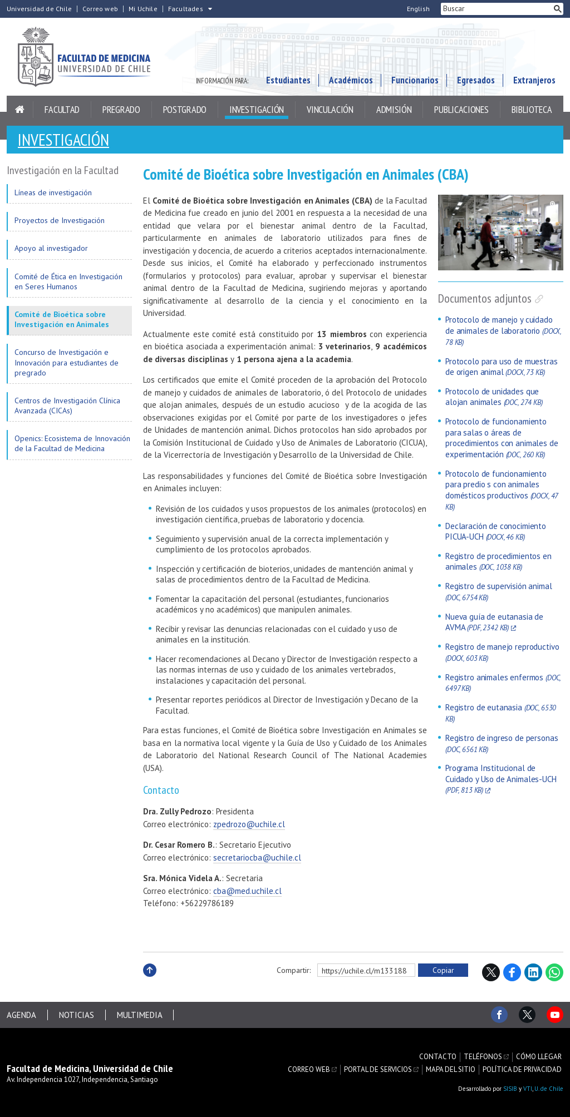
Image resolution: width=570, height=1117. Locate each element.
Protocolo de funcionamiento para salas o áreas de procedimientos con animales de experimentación (501, 437)
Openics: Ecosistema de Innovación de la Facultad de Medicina (72, 443)
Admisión (394, 109)
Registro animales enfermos (503, 683)
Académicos (351, 80)
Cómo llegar (539, 1057)
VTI (527, 1089)
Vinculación (330, 109)
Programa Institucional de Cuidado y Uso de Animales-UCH (501, 779)
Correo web (100, 9)
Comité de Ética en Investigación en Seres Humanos (68, 281)
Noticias (76, 1015)
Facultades (185, 9)
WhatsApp (554, 972)
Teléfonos (483, 1057)
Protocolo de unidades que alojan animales (494, 397)
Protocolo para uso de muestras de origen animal (501, 367)
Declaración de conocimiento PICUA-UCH (495, 531)
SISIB (510, 1089)
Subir (149, 982)
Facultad (62, 109)
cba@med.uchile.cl (247, 891)
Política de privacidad (522, 1069)
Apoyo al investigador (51, 248)
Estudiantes (288, 80)
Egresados (476, 80)
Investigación (256, 109)
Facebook (512, 972)
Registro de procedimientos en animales (498, 561)
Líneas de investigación (53, 192)
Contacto (437, 1057)
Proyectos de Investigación (59, 220)
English (418, 9)
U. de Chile (548, 1089)
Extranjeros (534, 80)
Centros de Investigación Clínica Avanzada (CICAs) (67, 406)
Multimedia (140, 1015)
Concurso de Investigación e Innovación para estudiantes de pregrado (66, 362)
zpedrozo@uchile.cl (249, 824)
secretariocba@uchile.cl (257, 857)
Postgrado (185, 109)
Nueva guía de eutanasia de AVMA (494, 622)
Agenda (21, 1015)
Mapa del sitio (450, 1069)
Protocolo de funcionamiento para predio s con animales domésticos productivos (501, 490)
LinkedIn (533, 972)
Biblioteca (532, 109)
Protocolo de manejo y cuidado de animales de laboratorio (503, 330)
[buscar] (496, 9)
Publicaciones (461, 109)
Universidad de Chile (39, 9)
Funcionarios (415, 80)
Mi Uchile (143, 9)
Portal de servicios (378, 1069)
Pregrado (121, 109)
